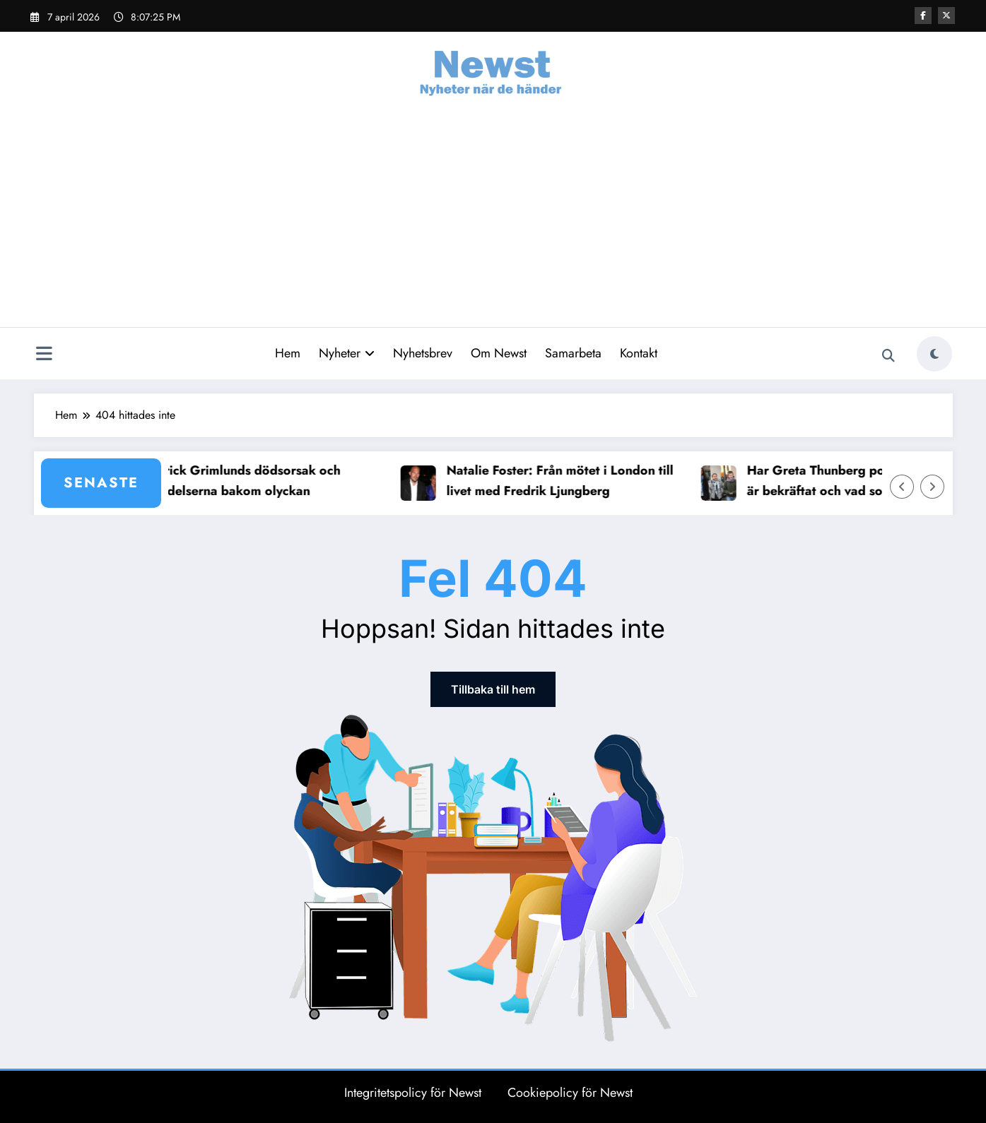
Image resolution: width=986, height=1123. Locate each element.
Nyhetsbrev (422, 353)
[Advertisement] (493, 221)
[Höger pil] (932, 486)
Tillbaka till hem (493, 689)
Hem (287, 353)
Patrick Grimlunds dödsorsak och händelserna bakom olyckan (251, 480)
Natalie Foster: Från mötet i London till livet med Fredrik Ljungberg (567, 480)
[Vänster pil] (902, 486)
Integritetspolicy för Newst (412, 1092)
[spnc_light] (934, 354)
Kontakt (638, 353)
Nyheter (347, 353)
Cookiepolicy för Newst (570, 1092)
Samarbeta (573, 353)
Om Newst (499, 353)
